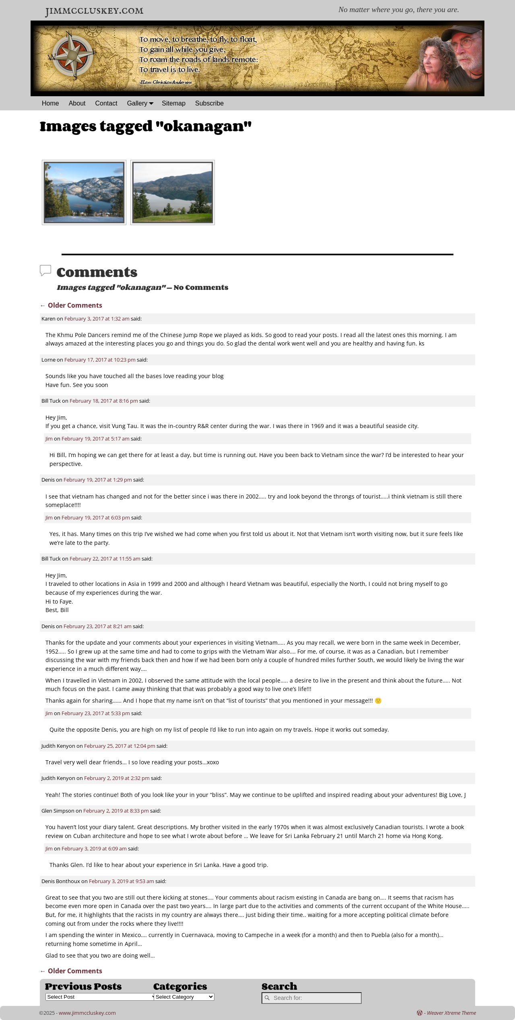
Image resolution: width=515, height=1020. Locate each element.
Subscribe (209, 103)
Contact (106, 103)
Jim (49, 438)
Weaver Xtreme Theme (451, 1012)
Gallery (142, 103)
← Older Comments (71, 305)
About (77, 103)
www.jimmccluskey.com (87, 1012)
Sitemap (173, 103)
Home (50, 103)
